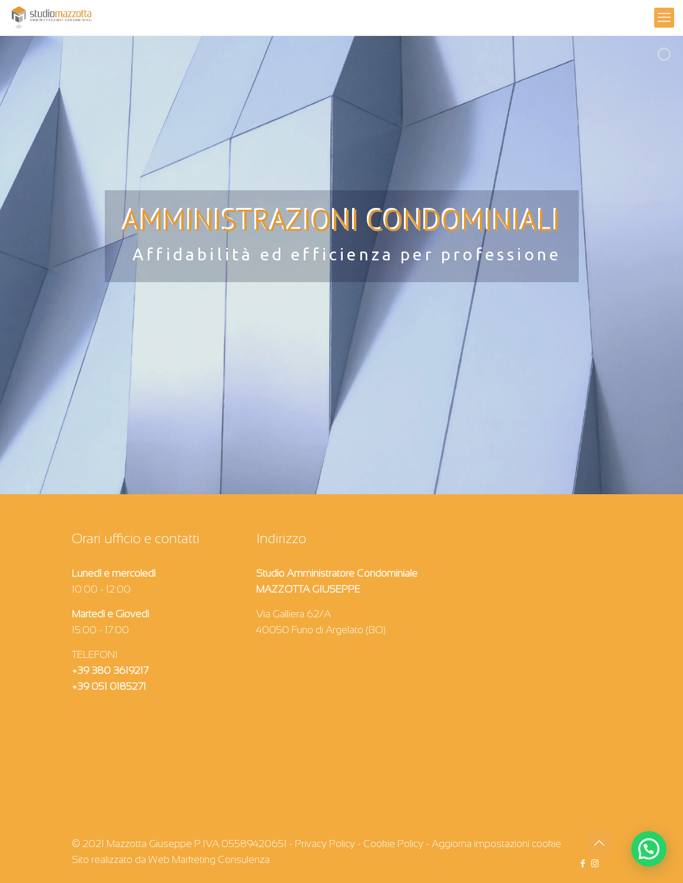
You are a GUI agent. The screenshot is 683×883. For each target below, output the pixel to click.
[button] (649, 849)
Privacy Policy (325, 843)
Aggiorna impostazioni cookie (496, 843)
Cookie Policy (393, 843)
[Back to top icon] (598, 843)
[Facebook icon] (582, 863)
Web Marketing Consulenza (209, 859)
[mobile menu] (664, 18)
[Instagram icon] (595, 863)
